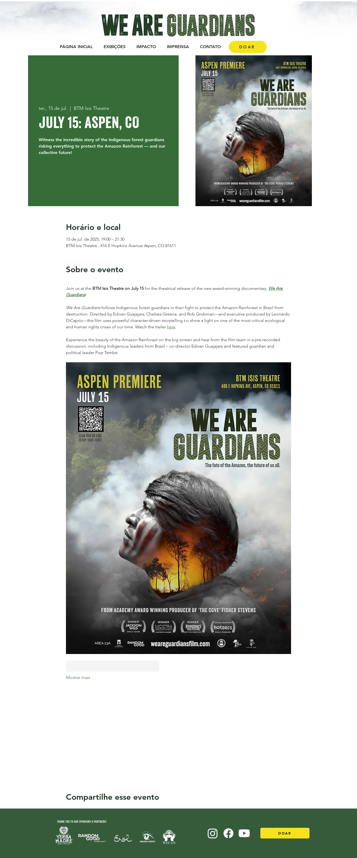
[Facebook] (228, 833)
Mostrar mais (78, 677)
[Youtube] (244, 833)
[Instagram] (212, 833)
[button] (146, 46)
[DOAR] (248, 47)
